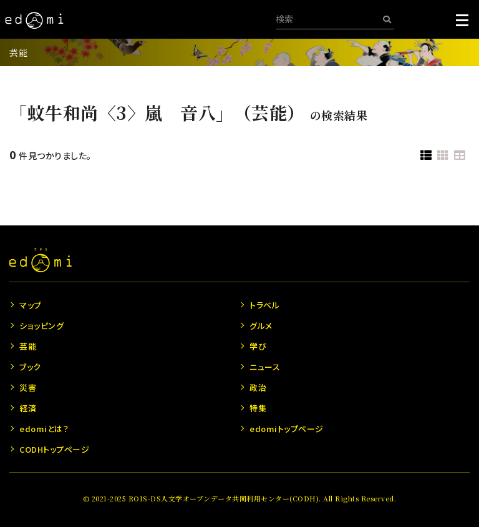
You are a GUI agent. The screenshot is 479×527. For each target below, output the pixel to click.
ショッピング (41, 326)
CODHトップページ (54, 449)
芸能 (18, 52)
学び (257, 346)
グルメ (261, 326)
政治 (257, 387)
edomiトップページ (286, 429)
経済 (27, 408)
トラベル (264, 305)
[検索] (387, 19)
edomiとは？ (44, 429)
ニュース (264, 367)
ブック (30, 367)
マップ (30, 305)
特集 (257, 408)
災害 (27, 387)
